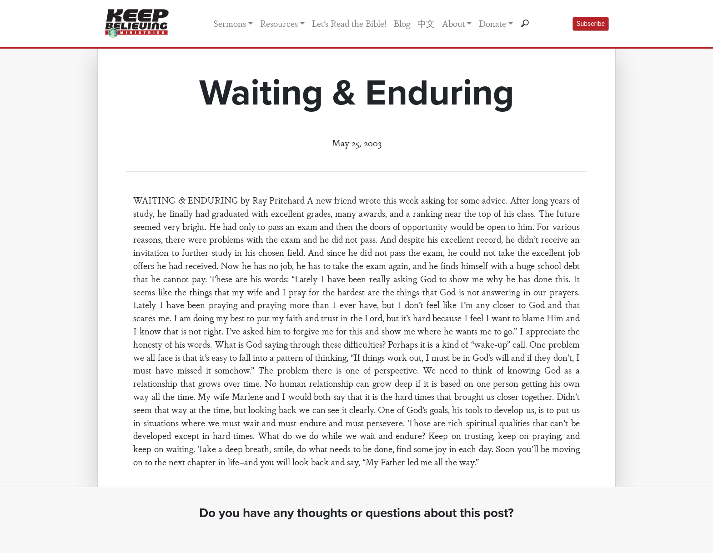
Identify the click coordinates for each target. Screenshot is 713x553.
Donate (492, 23)
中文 (426, 23)
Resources (279, 23)
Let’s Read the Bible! (349, 23)
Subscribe (591, 23)
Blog (402, 23)
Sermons (229, 23)
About (453, 23)
